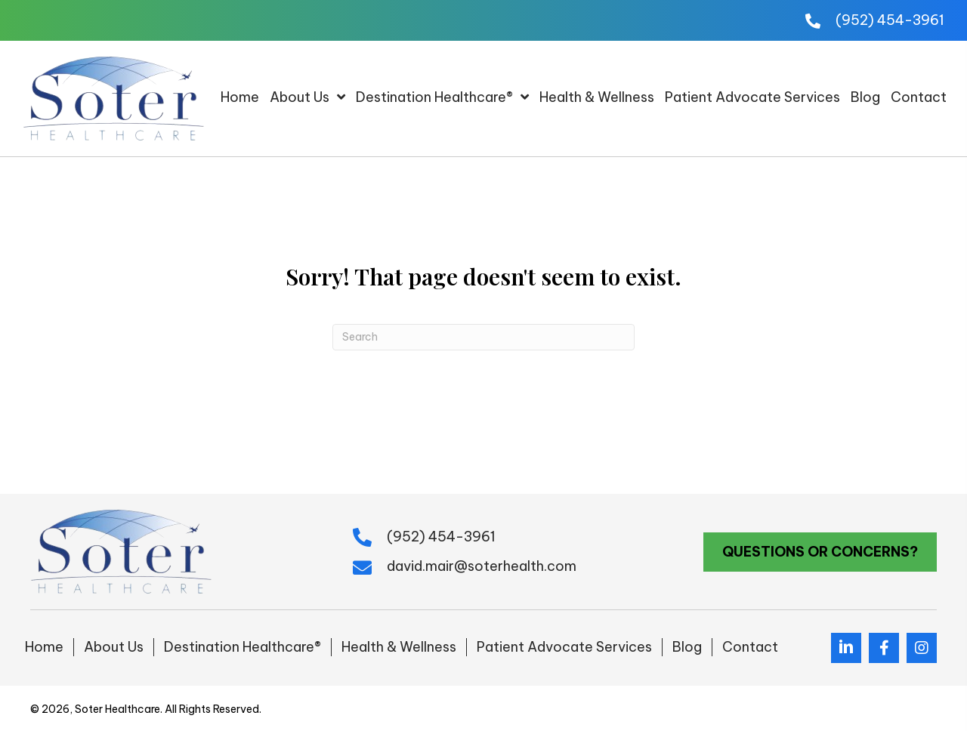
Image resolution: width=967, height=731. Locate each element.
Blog (687, 646)
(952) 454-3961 (890, 20)
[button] (820, 552)
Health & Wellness (398, 646)
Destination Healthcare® (242, 646)
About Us (114, 646)
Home (44, 646)
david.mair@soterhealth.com (481, 566)
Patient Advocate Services (564, 646)
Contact (750, 646)
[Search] (483, 337)
